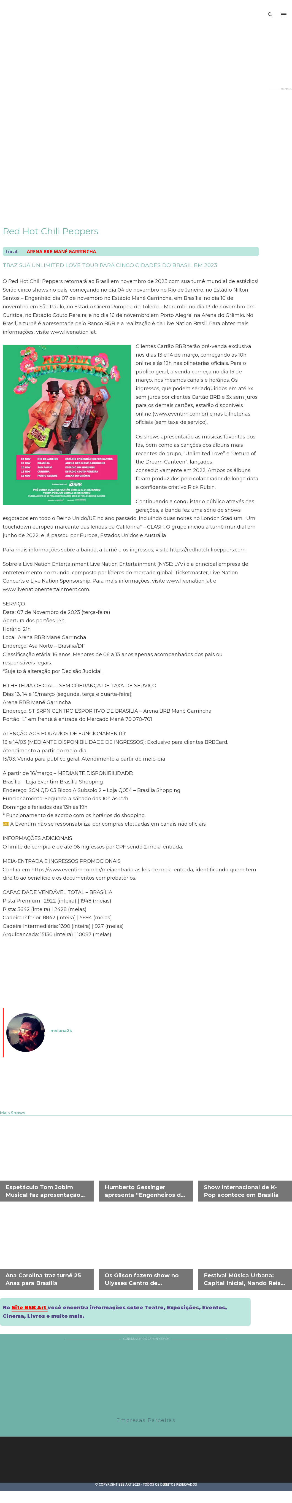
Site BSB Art (30, 1308)
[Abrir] (283, 14)
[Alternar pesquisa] (270, 14)
